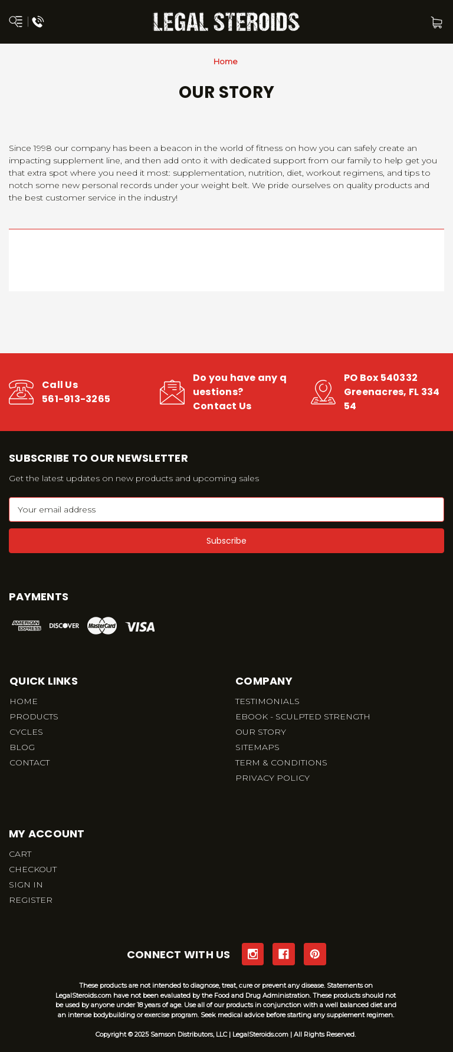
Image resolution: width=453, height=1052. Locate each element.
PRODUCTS (33, 716)
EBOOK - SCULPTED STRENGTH (302, 716)
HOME (23, 701)
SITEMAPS (257, 747)
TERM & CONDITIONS (281, 762)
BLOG (22, 747)
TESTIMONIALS (267, 701)
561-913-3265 (76, 399)
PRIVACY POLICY (272, 777)
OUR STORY (260, 731)
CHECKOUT (33, 869)
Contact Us (222, 406)
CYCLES (26, 731)
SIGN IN (26, 884)
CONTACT (29, 762)
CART (20, 854)
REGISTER (30, 900)
